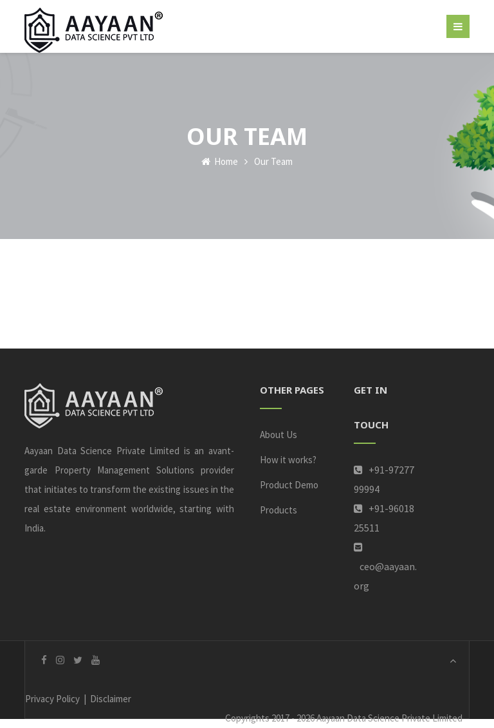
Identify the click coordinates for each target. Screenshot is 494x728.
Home (219, 161)
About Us (278, 434)
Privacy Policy (52, 699)
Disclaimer (110, 699)
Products (278, 510)
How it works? (288, 460)
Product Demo (289, 485)
